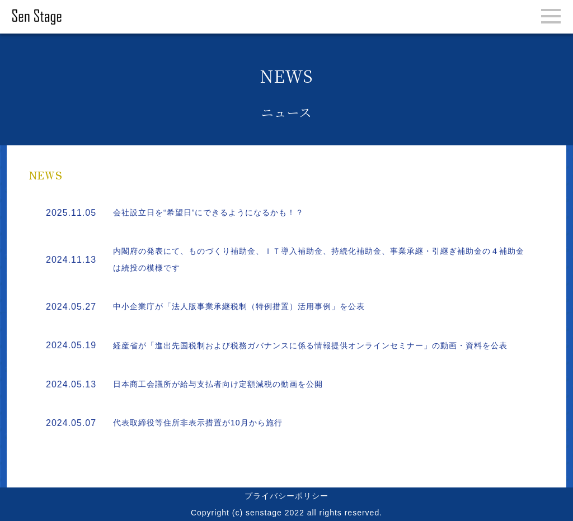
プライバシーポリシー (286, 495)
